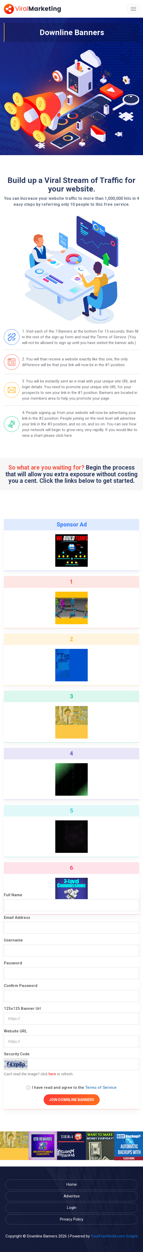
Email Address (17, 917)
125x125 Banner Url (22, 1008)
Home (71, 1184)
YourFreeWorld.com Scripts (114, 1236)
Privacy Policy (71, 1219)
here (52, 1074)
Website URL (15, 1031)
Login (71, 1207)
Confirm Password (20, 985)
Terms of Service (101, 1087)
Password (13, 963)
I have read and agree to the (72, 1087)
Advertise (72, 1196)
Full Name (13, 895)
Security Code (17, 1054)
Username (13, 940)
